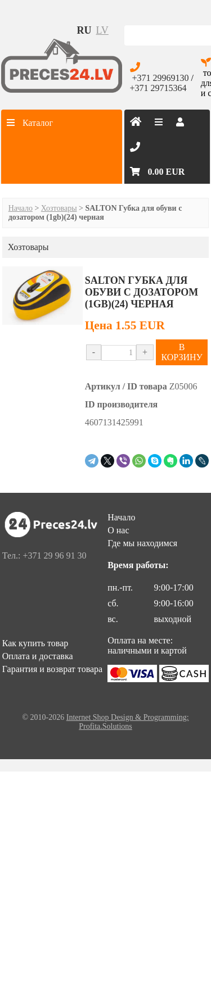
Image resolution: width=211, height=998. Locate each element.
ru (84, 30)
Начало (20, 208)
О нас (118, 530)
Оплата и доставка (37, 656)
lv (102, 30)
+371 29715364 (158, 88)
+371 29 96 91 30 (54, 555)
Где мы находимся (142, 543)
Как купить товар (35, 643)
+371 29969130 (160, 78)
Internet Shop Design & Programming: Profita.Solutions (127, 722)
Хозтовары (59, 208)
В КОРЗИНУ (181, 352)
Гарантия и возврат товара (52, 669)
